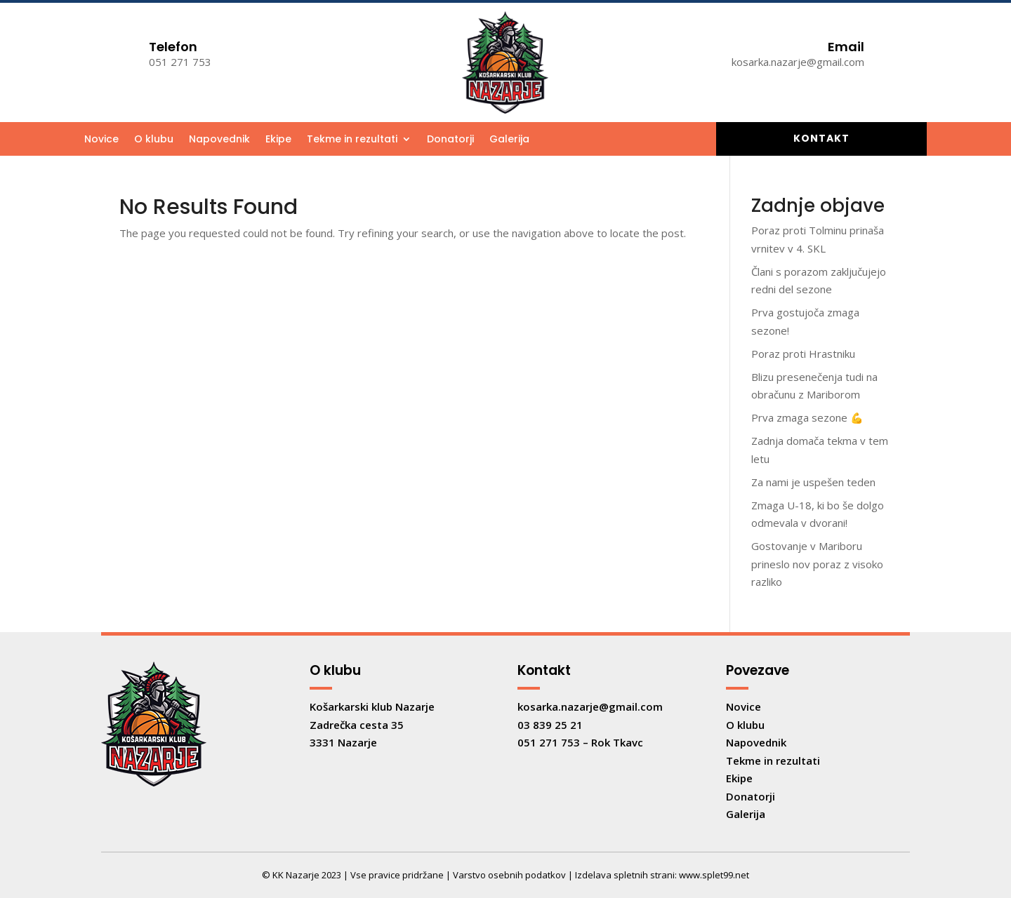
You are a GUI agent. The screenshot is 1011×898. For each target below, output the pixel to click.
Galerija (509, 140)
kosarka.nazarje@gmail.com (590, 706)
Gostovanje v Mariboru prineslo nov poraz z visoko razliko (817, 564)
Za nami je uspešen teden (813, 482)
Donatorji (450, 140)
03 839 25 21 (550, 725)
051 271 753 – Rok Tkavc (580, 742)
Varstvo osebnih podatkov (509, 875)
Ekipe (278, 140)
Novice (101, 140)
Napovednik (219, 140)
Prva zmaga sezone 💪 (807, 417)
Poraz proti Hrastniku (803, 354)
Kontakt (821, 138)
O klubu (153, 140)
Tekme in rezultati (352, 140)
